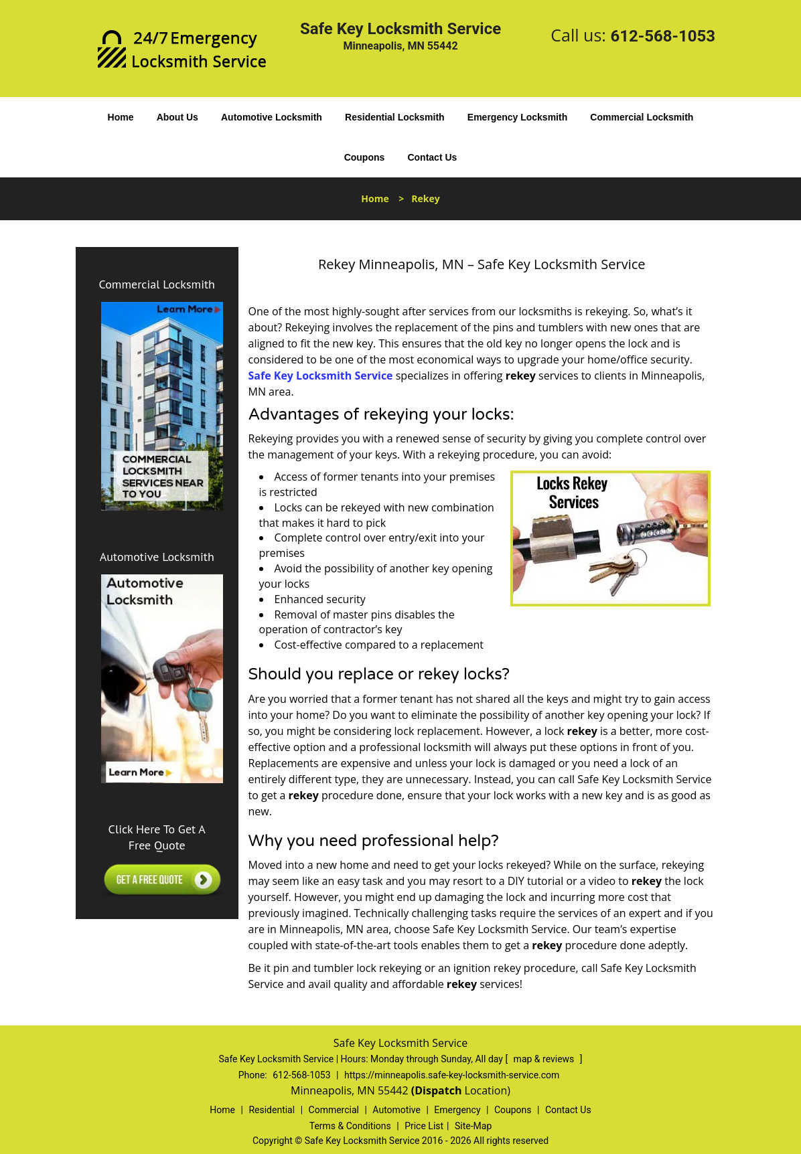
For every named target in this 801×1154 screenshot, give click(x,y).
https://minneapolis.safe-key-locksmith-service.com (451, 1075)
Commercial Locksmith (641, 117)
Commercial (334, 1109)
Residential (271, 1109)
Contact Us (432, 157)
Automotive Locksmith (271, 117)
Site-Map (473, 1126)
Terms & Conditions (350, 1126)
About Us (177, 117)
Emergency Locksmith (517, 117)
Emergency (457, 1109)
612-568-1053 (662, 36)
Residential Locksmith (395, 117)
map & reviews (545, 1059)
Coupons (364, 157)
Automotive (396, 1109)
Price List (424, 1126)
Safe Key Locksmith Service (320, 375)
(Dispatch (438, 1090)
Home (121, 117)
